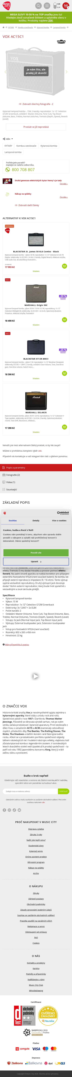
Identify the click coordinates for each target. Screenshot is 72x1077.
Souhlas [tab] (13, 520)
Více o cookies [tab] (59, 520)
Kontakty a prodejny (36, 963)
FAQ (36, 937)
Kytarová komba (43, 27)
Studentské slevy (36, 845)
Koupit (64, 266)
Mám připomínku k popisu (17, 644)
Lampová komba (59, 27)
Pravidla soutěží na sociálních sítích (36, 921)
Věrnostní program (36, 862)
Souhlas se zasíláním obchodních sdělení (36, 915)
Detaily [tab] (36, 520)
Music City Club (36, 985)
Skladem (36, 271)
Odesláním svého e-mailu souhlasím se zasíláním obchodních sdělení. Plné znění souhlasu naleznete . (36, 801)
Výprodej (9, 226)
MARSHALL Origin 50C (36, 305)
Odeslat (63, 791)
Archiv (36, 873)
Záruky (36, 893)
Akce (8, 280)
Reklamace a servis (36, 926)
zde (40, 451)
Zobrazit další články (28, 205)
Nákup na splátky (23, 194)
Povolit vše (36, 553)
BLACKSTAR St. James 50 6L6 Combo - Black (36, 251)
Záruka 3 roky (36, 834)
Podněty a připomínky (36, 974)
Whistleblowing (36, 990)
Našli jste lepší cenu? (36, 840)
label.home (4, 27)
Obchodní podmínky (36, 904)
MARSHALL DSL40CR (36, 412)
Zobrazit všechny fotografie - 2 (38, 104)
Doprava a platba (36, 829)
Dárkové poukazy (36, 898)
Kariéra (36, 968)
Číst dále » (64, 184)
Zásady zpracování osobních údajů (36, 910)
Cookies (36, 943)
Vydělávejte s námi (36, 979)
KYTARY (11, 27)
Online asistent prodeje (36, 856)
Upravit (36, 561)
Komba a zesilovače (25, 27)
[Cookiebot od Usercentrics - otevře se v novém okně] (57, 513)
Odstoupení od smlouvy (36, 932)
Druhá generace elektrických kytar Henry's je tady (38, 180)
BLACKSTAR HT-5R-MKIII (36, 359)
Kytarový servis (36, 851)
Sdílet (8, 139)
